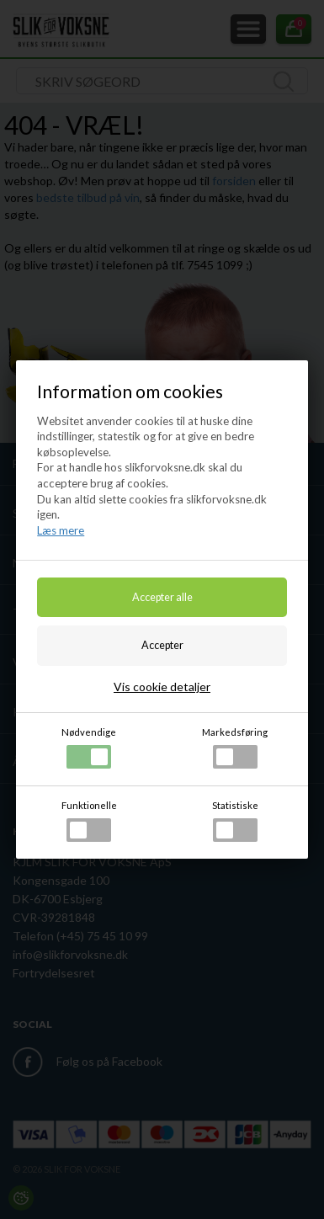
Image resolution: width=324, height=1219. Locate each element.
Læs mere (60, 530)
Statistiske (235, 821)
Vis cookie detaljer (162, 686)
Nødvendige (88, 748)
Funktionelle (89, 821)
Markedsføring (235, 748)
